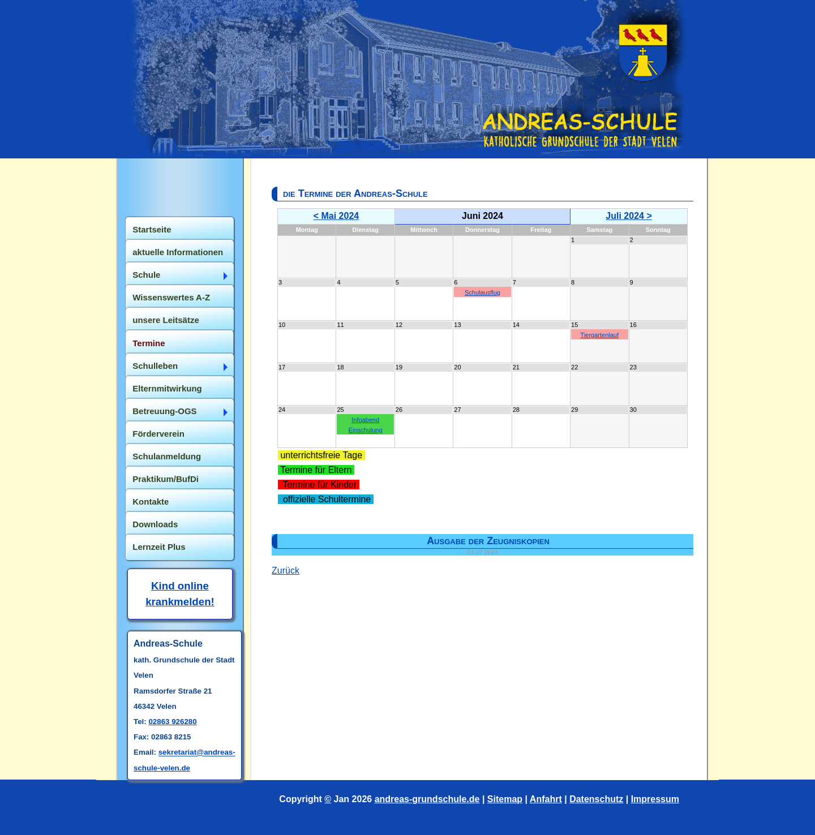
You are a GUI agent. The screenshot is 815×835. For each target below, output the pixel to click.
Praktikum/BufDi (165, 479)
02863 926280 (172, 721)
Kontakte (150, 501)
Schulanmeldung (166, 456)
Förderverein (158, 433)
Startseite (151, 229)
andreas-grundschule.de (427, 799)
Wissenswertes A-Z (171, 297)
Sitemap (504, 799)
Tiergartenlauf (600, 335)
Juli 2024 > (628, 216)
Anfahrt (546, 799)
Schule (146, 274)
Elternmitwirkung (167, 388)
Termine (148, 343)
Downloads (155, 524)
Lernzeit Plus (158, 547)
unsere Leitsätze (165, 320)
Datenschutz (596, 799)
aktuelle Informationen (177, 252)
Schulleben (155, 366)
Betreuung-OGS (164, 411)
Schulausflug (482, 292)
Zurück (285, 570)
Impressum (655, 799)
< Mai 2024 (336, 216)
